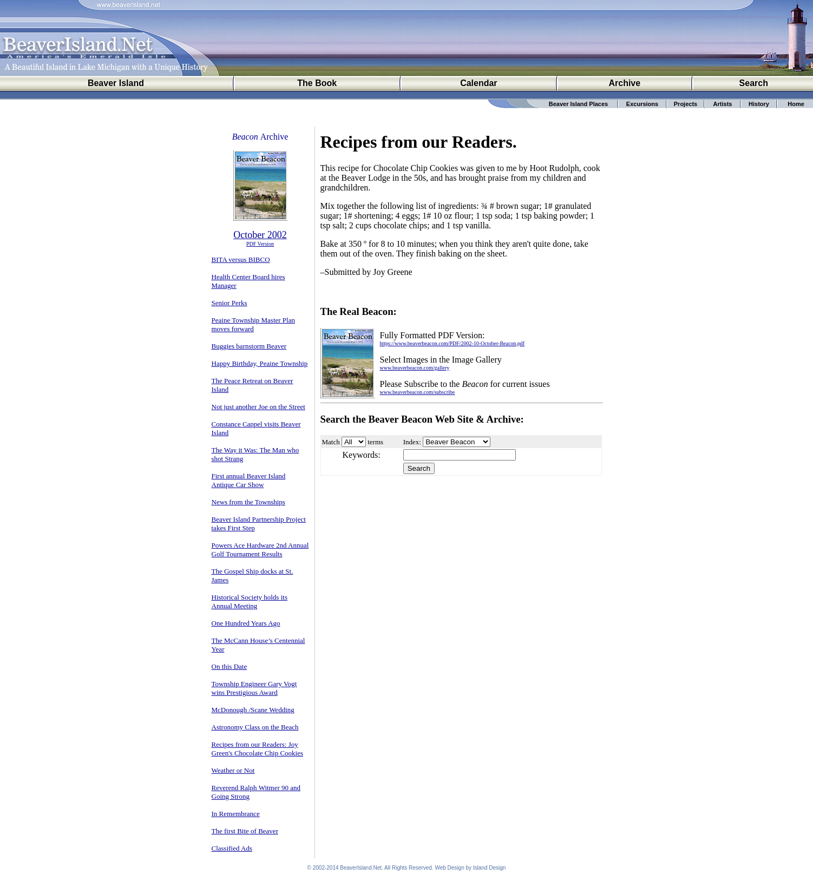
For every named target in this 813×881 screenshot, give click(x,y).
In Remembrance (236, 814)
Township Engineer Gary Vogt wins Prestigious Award (254, 688)
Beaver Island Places (578, 104)
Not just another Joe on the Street (258, 407)
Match (331, 442)
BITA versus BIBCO (241, 259)
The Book (317, 83)
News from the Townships (248, 502)
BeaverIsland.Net (361, 868)
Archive (624, 83)
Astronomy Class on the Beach (255, 727)
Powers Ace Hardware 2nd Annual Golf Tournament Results (260, 549)
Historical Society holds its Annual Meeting (249, 601)
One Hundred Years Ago (246, 623)
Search (753, 83)
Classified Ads (232, 848)
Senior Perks (229, 303)
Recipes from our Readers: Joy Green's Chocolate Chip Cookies (258, 748)
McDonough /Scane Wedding (253, 710)
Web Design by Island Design (470, 868)
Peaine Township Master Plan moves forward (253, 324)
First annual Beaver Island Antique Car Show (249, 480)
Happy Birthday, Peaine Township (260, 363)
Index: (412, 442)
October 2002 (259, 234)
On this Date (229, 666)
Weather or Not (233, 770)
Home (796, 104)
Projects (685, 104)
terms (375, 442)
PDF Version (260, 244)
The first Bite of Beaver (245, 831)
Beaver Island (116, 83)
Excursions (642, 104)
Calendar (478, 83)
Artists (722, 104)
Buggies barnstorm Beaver (249, 346)
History (759, 104)
